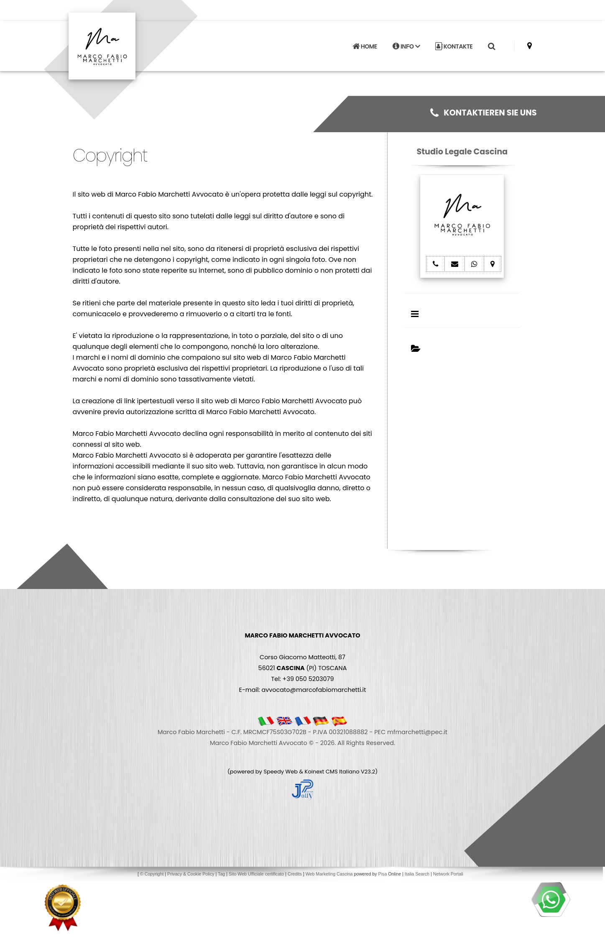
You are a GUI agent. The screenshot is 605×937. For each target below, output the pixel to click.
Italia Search (417, 873)
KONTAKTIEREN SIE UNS (483, 112)
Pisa (382, 873)
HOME (364, 46)
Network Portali (448, 873)
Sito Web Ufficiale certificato (256, 873)
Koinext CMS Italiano (333, 772)
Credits (295, 873)
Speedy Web (280, 772)
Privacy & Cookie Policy (190, 873)
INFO (406, 46)
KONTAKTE (453, 46)
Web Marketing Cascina (329, 873)
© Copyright (151, 873)
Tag (221, 873)
